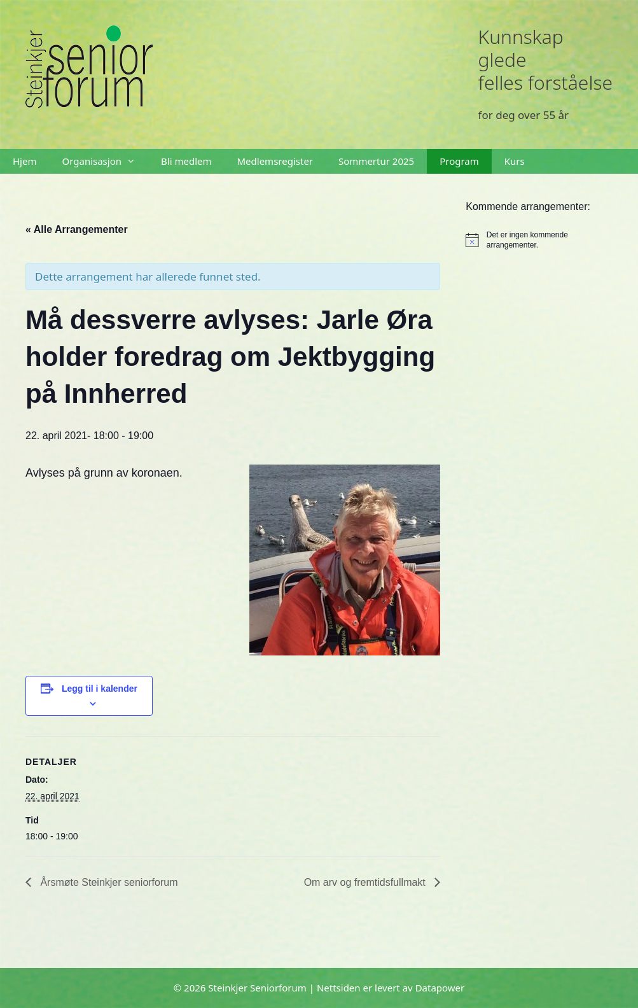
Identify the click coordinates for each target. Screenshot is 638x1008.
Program (459, 161)
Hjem (24, 161)
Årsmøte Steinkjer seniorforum (108, 882)
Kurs (514, 161)
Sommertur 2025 (376, 161)
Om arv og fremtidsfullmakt (366, 882)
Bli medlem (186, 161)
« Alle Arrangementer (76, 229)
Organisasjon (105, 161)
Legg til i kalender (99, 688)
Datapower (440, 987)
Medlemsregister (275, 161)
